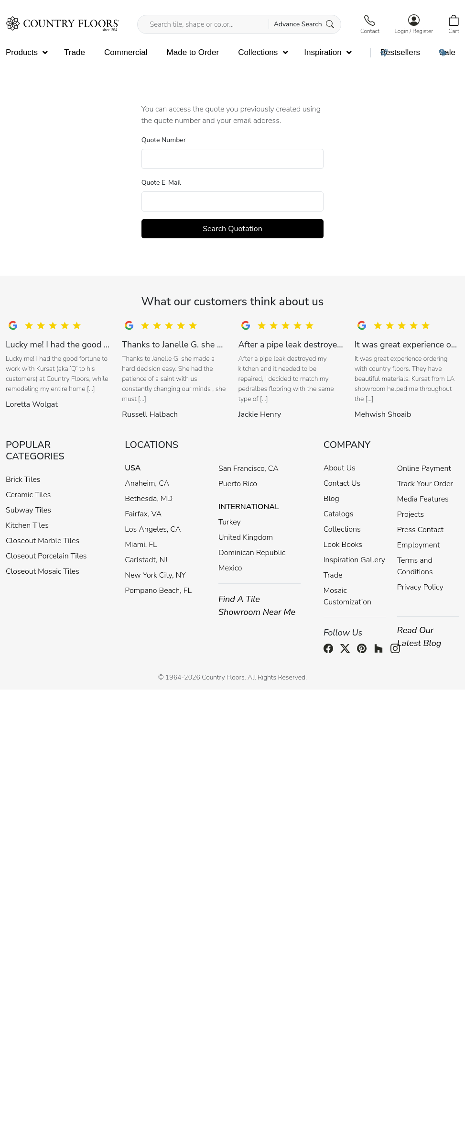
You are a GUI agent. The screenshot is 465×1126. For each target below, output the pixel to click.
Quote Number (163, 140)
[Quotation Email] (232, 201)
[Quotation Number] (232, 159)
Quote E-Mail (161, 182)
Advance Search (304, 24)
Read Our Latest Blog (419, 636)
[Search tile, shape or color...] (239, 24)
